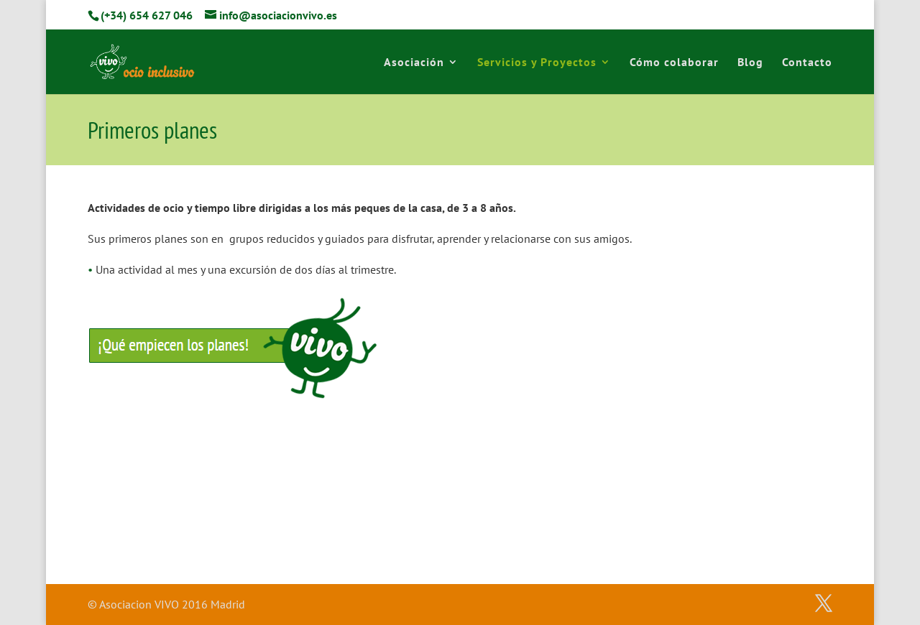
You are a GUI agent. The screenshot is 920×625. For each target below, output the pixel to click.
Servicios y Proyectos (537, 63)
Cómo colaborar (674, 63)
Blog (750, 63)
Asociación (414, 63)
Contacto (807, 63)
